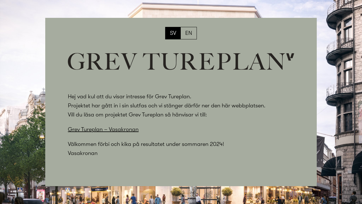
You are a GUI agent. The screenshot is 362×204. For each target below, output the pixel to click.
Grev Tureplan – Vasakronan (103, 129)
